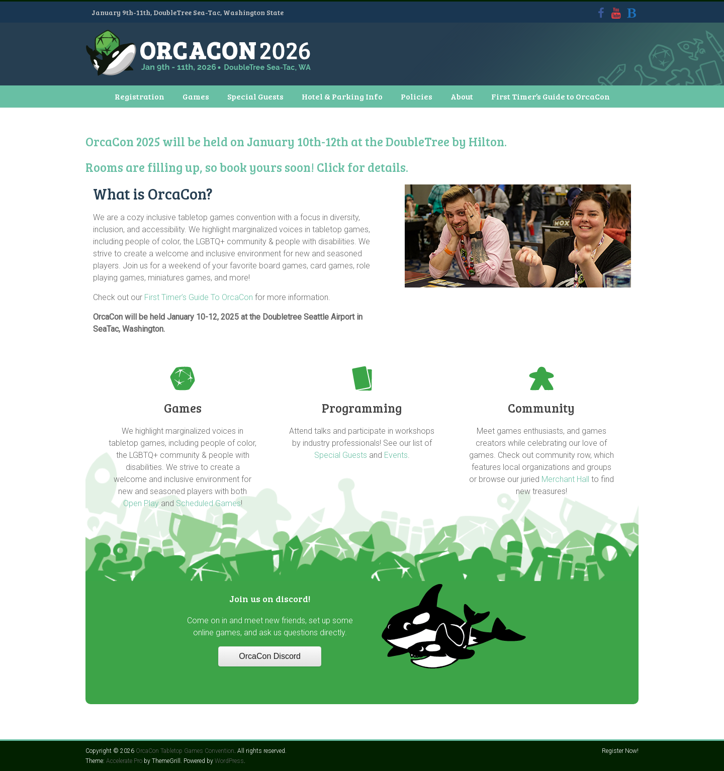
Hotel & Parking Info (342, 96)
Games (196, 96)
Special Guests (255, 96)
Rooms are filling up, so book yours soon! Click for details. (246, 167)
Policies (416, 96)
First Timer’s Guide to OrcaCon (550, 96)
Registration (139, 96)
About (461, 96)
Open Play (141, 503)
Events (396, 455)
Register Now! (620, 750)
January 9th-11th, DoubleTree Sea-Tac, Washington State (188, 12)
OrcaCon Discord (270, 656)
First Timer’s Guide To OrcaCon (198, 297)
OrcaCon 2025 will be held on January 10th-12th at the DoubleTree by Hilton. (296, 141)
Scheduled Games (208, 503)
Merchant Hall (565, 479)
